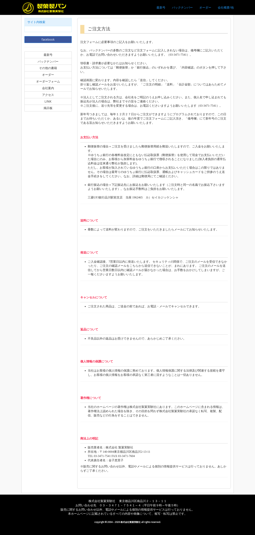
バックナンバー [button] (182, 7)
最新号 (160, 7)
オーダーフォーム (48, 81)
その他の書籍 (48, 68)
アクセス (48, 95)
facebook (48, 39)
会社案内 (48, 88)
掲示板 (48, 108)
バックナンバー (48, 61)
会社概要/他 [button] (226, 7)
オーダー (48, 75)
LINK (48, 101)
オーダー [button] (205, 7)
